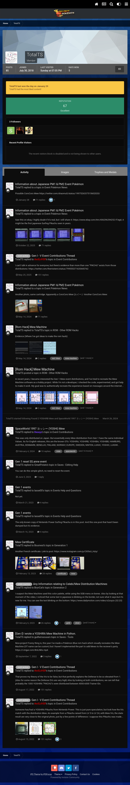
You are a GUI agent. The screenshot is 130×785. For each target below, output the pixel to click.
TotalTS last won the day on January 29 (28, 86)
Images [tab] (65, 172)
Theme (58, 774)
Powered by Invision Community (65, 777)
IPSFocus (47, 774)
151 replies (42, 275)
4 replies (42, 502)
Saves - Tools (66, 637)
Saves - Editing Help (67, 465)
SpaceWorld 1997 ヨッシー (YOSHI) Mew (79, 418)
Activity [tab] (24, 172)
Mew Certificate (24, 542)
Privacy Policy (71, 774)
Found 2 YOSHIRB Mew (42, 418)
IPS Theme (35, 774)
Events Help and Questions (67, 490)
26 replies (44, 623)
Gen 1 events (23, 487)
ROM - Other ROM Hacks (66, 330)
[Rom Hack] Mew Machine (31, 327)
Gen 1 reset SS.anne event (31, 461)
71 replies (39, 200)
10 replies (44, 451)
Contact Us (85, 774)
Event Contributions (66, 259)
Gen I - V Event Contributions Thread (53, 255)
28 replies (46, 573)
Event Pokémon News (56, 187)
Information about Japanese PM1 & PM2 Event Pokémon (49, 184)
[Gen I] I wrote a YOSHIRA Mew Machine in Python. (45, 633)
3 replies (45, 656)
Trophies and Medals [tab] (105, 172)
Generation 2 (60, 587)
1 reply (39, 477)
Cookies (96, 774)
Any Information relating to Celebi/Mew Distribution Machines (70, 584)
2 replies (40, 358)
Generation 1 (61, 545)
